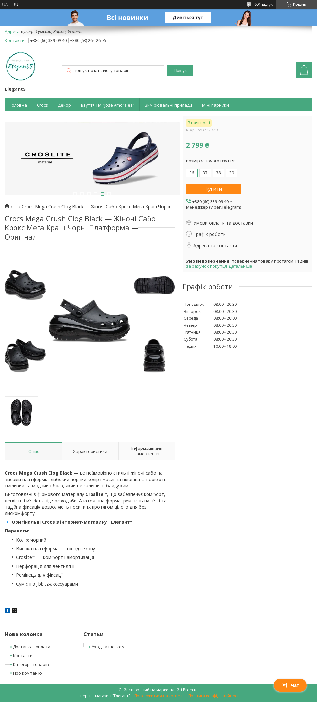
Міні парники (215, 105)
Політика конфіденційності (214, 695)
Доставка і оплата (31, 647)
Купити (213, 188)
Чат (290, 685)
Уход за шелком (108, 647)
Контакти (23, 655)
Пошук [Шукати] (180, 70)
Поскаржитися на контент (159, 695)
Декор (64, 105)
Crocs (42, 105)
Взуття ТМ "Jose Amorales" (108, 105)
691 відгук (263, 4)
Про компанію (27, 673)
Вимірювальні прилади (168, 105)
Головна (18, 105)
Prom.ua (191, 690)
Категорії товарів (31, 664)
